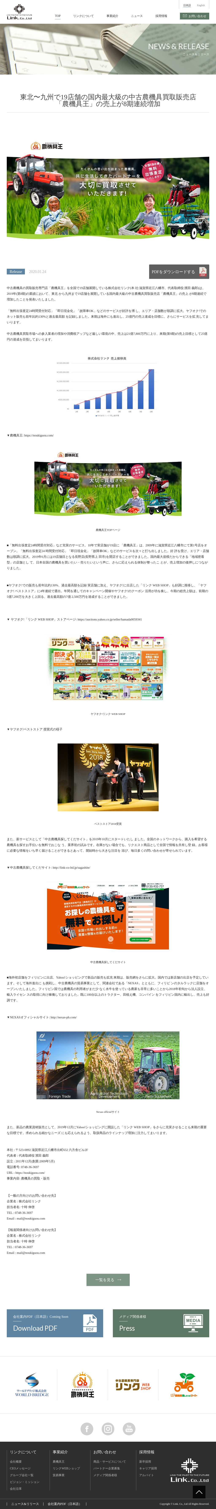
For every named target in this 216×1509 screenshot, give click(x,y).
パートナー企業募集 (106, 1468)
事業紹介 (112, 16)
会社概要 (16, 1461)
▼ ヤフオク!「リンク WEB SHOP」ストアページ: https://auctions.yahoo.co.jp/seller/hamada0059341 (74, 619)
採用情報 (161, 16)
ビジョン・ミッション (24, 1482)
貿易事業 (59, 1475)
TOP (58, 16)
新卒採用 (145, 1461)
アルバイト (146, 1475)
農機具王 (59, 1461)
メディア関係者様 (105, 1475)
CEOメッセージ (20, 1468)
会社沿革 (16, 1488)
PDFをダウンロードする (173, 272)
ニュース (137, 16)
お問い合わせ (197, 16)
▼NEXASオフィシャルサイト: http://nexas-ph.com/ (42, 1017)
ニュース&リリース (25, 1504)
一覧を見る (104, 1280)
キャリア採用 (148, 1468)
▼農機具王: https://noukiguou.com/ (30, 435)
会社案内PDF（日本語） (65, 1504)
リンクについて (83, 16)
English (201, 5)
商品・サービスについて (109, 1461)
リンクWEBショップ (66, 1468)
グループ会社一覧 (22, 1475)
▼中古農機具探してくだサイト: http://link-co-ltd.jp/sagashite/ (48, 867)
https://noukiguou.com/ (30, 1172)
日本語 (187, 5)
